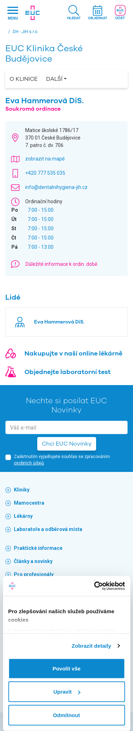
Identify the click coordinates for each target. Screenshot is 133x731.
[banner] (33, 13)
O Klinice (24, 79)
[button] (74, 13)
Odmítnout (66, 715)
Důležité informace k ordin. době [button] (61, 264)
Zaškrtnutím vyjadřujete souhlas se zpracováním (62, 460)
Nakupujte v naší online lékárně (73, 353)
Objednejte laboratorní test (67, 372)
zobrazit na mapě (45, 159)
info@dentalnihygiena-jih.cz (56, 187)
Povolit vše (66, 668)
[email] (66, 427)
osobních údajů (29, 463)
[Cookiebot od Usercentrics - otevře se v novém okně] (95, 586)
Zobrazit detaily (91, 646)
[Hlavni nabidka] (13, 13)
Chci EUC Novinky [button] (67, 444)
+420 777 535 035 (45, 173)
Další (54, 79)
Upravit (66, 692)
